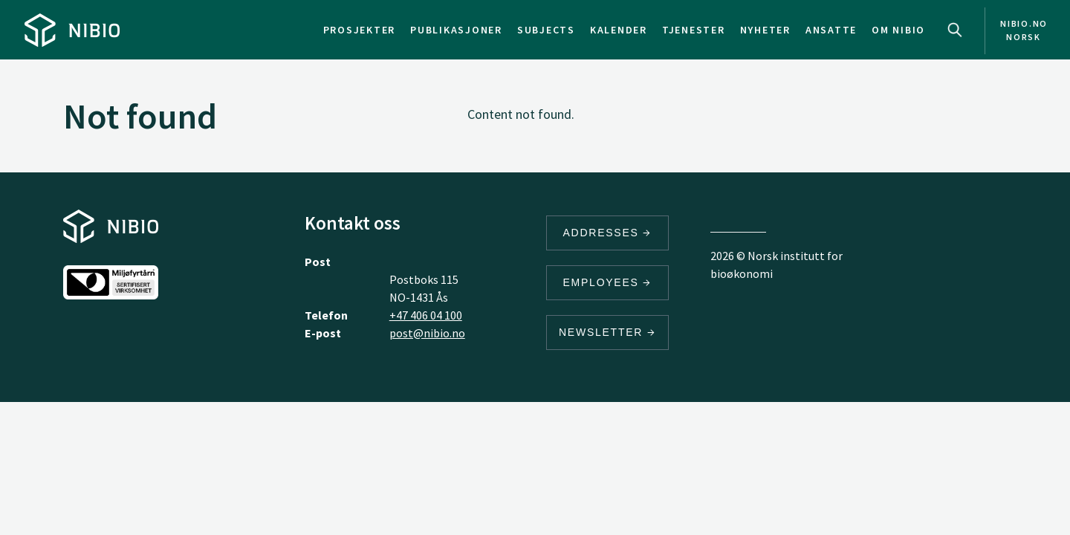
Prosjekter (359, 29)
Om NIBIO (898, 29)
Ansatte (831, 29)
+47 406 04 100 (425, 315)
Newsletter (607, 332)
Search (955, 30)
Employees (607, 282)
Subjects (546, 29)
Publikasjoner (456, 29)
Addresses (607, 233)
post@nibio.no (427, 332)
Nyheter (765, 29)
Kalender (618, 29)
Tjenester (693, 29)
